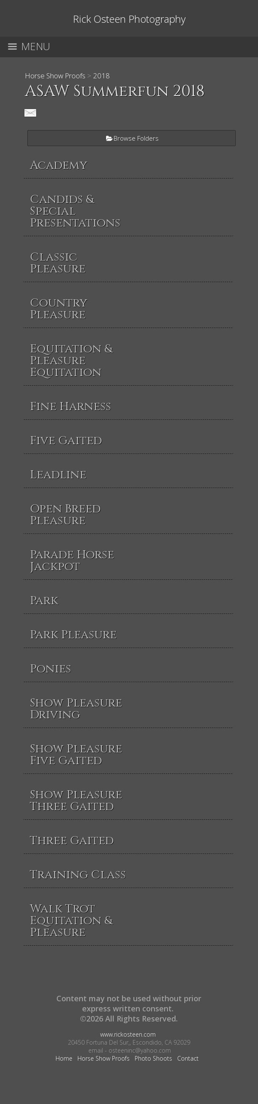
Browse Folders (136, 138)
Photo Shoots (153, 1058)
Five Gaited (66, 440)
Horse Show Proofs (55, 75)
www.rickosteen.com (128, 1034)
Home (64, 1058)
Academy (58, 165)
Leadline (58, 475)
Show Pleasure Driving (76, 709)
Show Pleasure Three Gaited (76, 800)
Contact (188, 1058)
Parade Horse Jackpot (72, 560)
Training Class (78, 875)
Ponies (50, 669)
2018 (101, 75)
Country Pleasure (58, 309)
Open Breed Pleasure (65, 514)
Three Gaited (72, 840)
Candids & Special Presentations (75, 211)
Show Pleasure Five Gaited (76, 754)
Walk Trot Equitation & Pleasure (71, 920)
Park (44, 600)
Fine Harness (70, 406)
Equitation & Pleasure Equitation (71, 360)
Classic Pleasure (57, 263)
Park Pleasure (73, 635)
